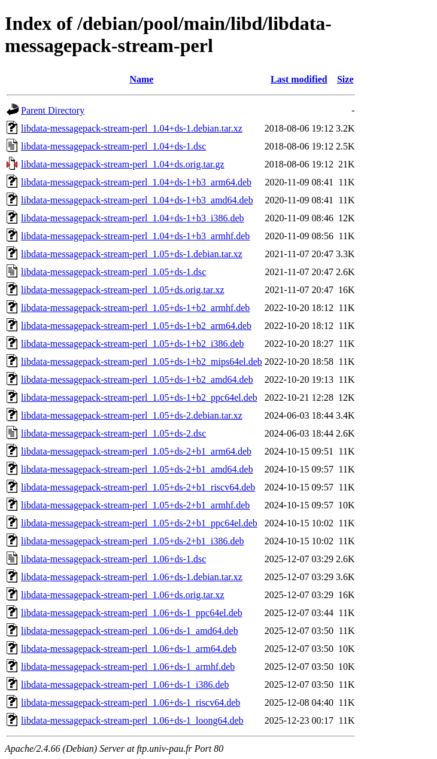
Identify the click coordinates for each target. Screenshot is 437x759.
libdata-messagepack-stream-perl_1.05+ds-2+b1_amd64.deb (137, 469)
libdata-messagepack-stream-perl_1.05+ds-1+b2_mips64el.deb (141, 361)
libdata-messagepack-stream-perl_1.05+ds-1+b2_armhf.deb (135, 308)
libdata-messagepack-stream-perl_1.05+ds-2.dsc (113, 433)
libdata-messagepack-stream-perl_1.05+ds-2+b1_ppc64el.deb (139, 523)
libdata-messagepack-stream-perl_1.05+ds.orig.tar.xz (122, 290)
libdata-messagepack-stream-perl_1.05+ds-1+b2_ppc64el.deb (139, 397)
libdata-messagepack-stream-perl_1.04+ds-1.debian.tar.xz (131, 128)
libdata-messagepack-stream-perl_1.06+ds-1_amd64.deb (129, 631)
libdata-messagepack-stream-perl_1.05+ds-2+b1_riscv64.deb (138, 487)
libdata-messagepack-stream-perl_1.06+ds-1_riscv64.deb (130, 702)
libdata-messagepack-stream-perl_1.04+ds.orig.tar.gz (122, 164)
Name (141, 79)
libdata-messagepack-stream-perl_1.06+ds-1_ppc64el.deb (131, 613)
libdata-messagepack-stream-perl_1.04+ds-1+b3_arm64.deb (136, 182)
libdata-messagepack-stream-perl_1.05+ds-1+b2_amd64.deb (137, 379)
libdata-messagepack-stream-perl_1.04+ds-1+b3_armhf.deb (135, 236)
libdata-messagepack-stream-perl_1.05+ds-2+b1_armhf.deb (135, 505)
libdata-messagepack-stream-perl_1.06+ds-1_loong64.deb (132, 720)
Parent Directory (52, 110)
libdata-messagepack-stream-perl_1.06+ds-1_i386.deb (125, 684)
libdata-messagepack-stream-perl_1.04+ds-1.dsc (113, 146)
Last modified (299, 79)
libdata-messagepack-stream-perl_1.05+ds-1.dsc (113, 272)
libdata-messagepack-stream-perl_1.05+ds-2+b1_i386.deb (132, 541)
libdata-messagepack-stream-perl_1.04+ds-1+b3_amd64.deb (137, 200)
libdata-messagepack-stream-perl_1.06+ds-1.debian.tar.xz (131, 577)
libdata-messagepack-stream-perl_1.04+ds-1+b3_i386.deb (132, 218)
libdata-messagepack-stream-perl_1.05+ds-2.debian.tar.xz (131, 415)
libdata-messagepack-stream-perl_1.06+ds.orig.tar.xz (122, 595)
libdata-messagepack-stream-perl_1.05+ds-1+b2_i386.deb (132, 344)
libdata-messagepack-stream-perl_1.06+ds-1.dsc (113, 559)
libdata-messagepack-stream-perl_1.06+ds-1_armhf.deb (128, 667)
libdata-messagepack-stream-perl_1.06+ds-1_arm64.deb (128, 649)
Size (345, 79)
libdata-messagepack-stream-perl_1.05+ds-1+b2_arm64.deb (136, 326)
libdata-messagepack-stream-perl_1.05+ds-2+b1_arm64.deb (136, 451)
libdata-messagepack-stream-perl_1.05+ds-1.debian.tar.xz (131, 254)
